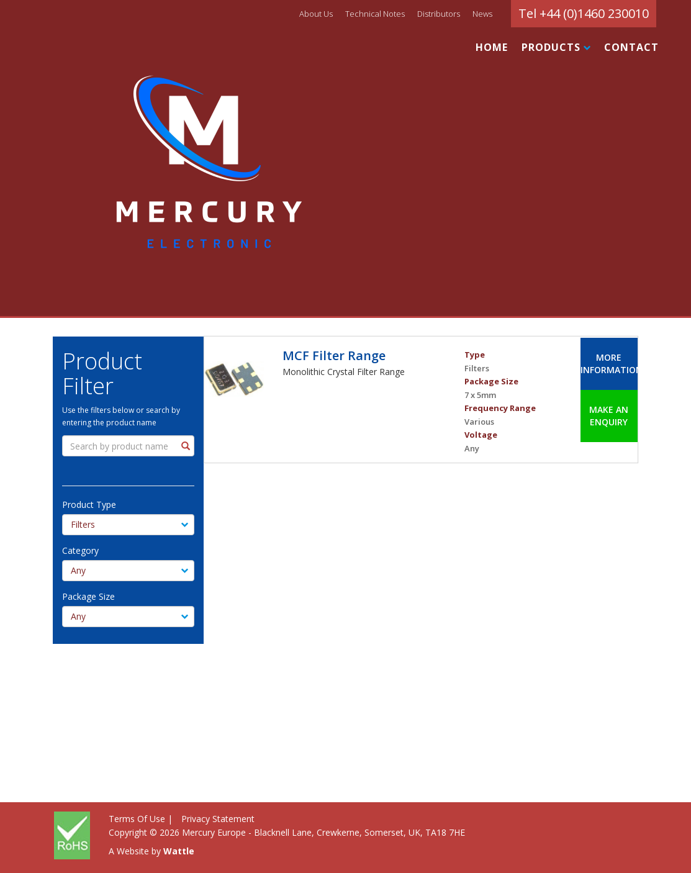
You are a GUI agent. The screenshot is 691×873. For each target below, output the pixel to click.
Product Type (81, 504)
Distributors (438, 13)
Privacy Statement (218, 819)
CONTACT (631, 47)
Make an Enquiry (608, 416)
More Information (608, 363)
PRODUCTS (556, 47)
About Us (316, 13)
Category (72, 550)
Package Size (80, 596)
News (482, 13)
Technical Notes (375, 13)
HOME (492, 47)
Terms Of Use (137, 819)
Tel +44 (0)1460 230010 (583, 13)
